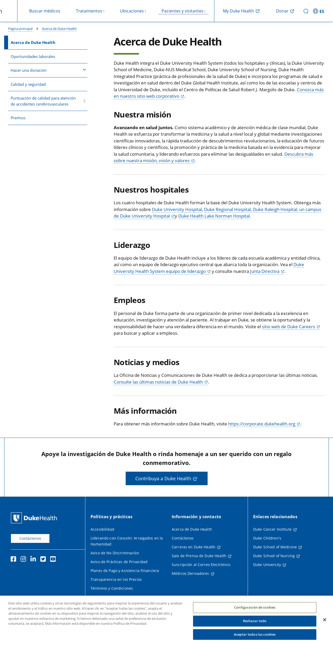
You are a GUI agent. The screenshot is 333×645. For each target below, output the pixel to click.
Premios (18, 117)
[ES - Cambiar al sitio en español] (319, 11)
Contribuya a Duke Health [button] (163, 478)
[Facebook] (14, 560)
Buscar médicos (44, 11)
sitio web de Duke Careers (288, 327)
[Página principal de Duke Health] (35, 517)
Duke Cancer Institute (272, 529)
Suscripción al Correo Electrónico (201, 564)
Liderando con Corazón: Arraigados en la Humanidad (127, 541)
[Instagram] (24, 560)
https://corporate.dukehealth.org (261, 424)
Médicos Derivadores (190, 573)
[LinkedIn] (34, 560)
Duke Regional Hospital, (228, 209)
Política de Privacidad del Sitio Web (122, 597)
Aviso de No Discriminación (115, 552)
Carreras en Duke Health (193, 546)
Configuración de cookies (254, 614)
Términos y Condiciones (112, 588)
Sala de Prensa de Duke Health (199, 555)
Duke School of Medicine (275, 546)
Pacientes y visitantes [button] (182, 11)
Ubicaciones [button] (132, 11)
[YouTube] (54, 560)
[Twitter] (44, 560)
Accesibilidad (102, 529)
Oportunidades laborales (33, 56)
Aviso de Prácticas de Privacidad (119, 561)
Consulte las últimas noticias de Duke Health (158, 382)
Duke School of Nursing (274, 555)
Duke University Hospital (177, 209)
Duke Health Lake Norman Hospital (214, 216)
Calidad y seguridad (28, 84)
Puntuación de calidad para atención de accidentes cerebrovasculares (48, 101)
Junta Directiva (264, 271)
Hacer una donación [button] (48, 70)
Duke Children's (267, 538)
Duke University (267, 564)
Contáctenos (30, 538)
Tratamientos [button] (89, 11)
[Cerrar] (324, 626)
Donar (282, 11)
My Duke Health (238, 11)
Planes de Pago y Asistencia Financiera (125, 570)
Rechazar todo (255, 627)
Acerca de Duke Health (59, 28)
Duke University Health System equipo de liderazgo (209, 267)
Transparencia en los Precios (116, 579)
